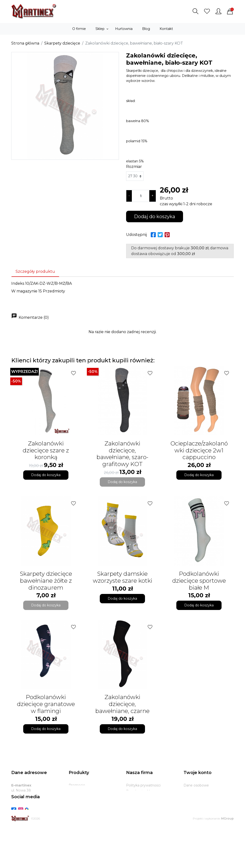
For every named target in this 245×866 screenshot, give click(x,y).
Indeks (17, 283)
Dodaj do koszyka (154, 216)
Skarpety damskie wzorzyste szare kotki (122, 577)
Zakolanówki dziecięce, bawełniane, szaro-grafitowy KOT (122, 453)
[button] (195, 11)
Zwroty (132, 809)
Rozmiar (134, 166)
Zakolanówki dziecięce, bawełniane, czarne (122, 704)
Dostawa (133, 803)
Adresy (189, 809)
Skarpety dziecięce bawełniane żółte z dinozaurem (46, 580)
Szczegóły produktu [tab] (35, 271)
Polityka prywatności (143, 785)
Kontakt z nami (139, 815)
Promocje (77, 785)
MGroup (227, 857)
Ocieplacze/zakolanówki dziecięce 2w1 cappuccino (199, 450)
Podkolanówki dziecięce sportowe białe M (199, 580)
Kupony (190, 815)
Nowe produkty (82, 791)
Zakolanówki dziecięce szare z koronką (46, 450)
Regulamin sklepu (141, 791)
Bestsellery (78, 797)
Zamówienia (194, 797)
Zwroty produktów (199, 791)
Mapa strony (136, 821)
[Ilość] (141, 196)
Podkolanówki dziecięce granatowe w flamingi (46, 704)
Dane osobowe (196, 785)
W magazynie (24, 291)
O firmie (133, 797)
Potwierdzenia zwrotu (202, 803)
